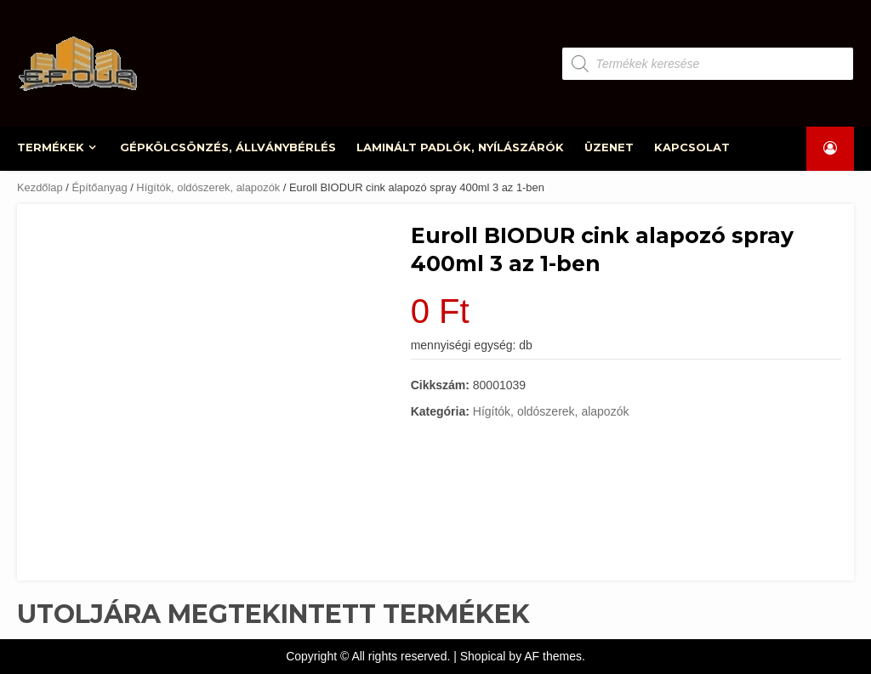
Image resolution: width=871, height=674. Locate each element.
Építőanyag (99, 187)
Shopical (483, 656)
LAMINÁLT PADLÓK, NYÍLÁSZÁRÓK (460, 147)
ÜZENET (609, 147)
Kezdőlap (40, 187)
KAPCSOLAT (692, 147)
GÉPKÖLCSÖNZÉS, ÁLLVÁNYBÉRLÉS (228, 147)
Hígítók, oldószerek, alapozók (208, 187)
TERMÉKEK (50, 147)
